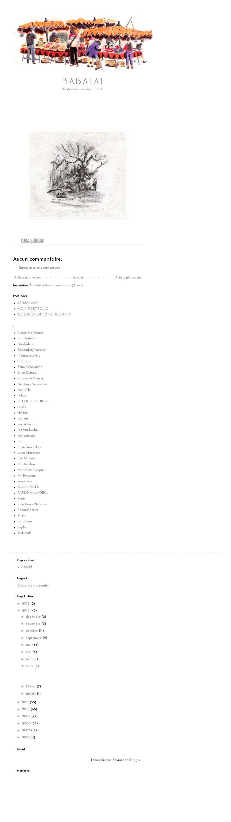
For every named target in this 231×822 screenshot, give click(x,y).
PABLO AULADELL (32, 493)
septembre (34, 638)
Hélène (22, 413)
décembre (33, 617)
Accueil (78, 277)
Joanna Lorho (27, 430)
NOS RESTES (28, 487)
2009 (26, 716)
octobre (32, 631)
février (31, 686)
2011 (26, 702)
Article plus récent (27, 277)
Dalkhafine (25, 344)
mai (29, 652)
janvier (31, 694)
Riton (21, 516)
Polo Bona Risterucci (32, 504)
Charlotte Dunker (30, 378)
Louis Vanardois (29, 447)
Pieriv (21, 499)
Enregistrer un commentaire (39, 268)
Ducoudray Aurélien (31, 350)
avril (29, 659)
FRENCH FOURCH (33, 401)
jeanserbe (24, 424)
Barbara (23, 361)
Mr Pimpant (26, 476)
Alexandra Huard (30, 333)
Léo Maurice (26, 458)
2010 (26, 709)
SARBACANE (27, 303)
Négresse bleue (28, 356)
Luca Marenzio (28, 453)
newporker (24, 481)
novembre (33, 624)
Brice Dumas (26, 373)
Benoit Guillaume (29, 367)
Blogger (134, 760)
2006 (26, 737)
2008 (26, 723)
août (30, 645)
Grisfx (21, 407)
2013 (26, 604)
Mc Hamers (26, 338)
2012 (26, 610)
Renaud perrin (27, 510)
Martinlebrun (27, 464)
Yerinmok (24, 533)
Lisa (20, 441)
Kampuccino (26, 436)
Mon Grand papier (31, 470)
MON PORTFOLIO (33, 309)
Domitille (24, 390)
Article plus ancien (128, 277)
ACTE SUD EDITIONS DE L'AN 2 (44, 314)
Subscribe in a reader (33, 585)
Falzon (22, 395)
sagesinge (24, 521)
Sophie (22, 527)
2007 (26, 730)
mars (30, 666)
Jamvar (22, 418)
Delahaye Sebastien (32, 384)
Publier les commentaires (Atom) (58, 285)
